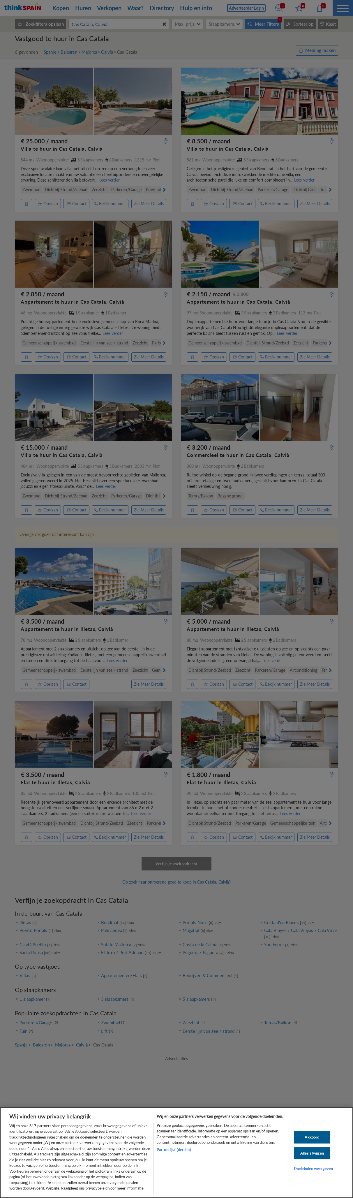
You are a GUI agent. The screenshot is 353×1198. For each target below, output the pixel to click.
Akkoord (312, 1137)
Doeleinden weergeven (313, 1168)
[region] (176, 1152)
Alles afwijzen (312, 1153)
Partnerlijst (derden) (174, 1149)
